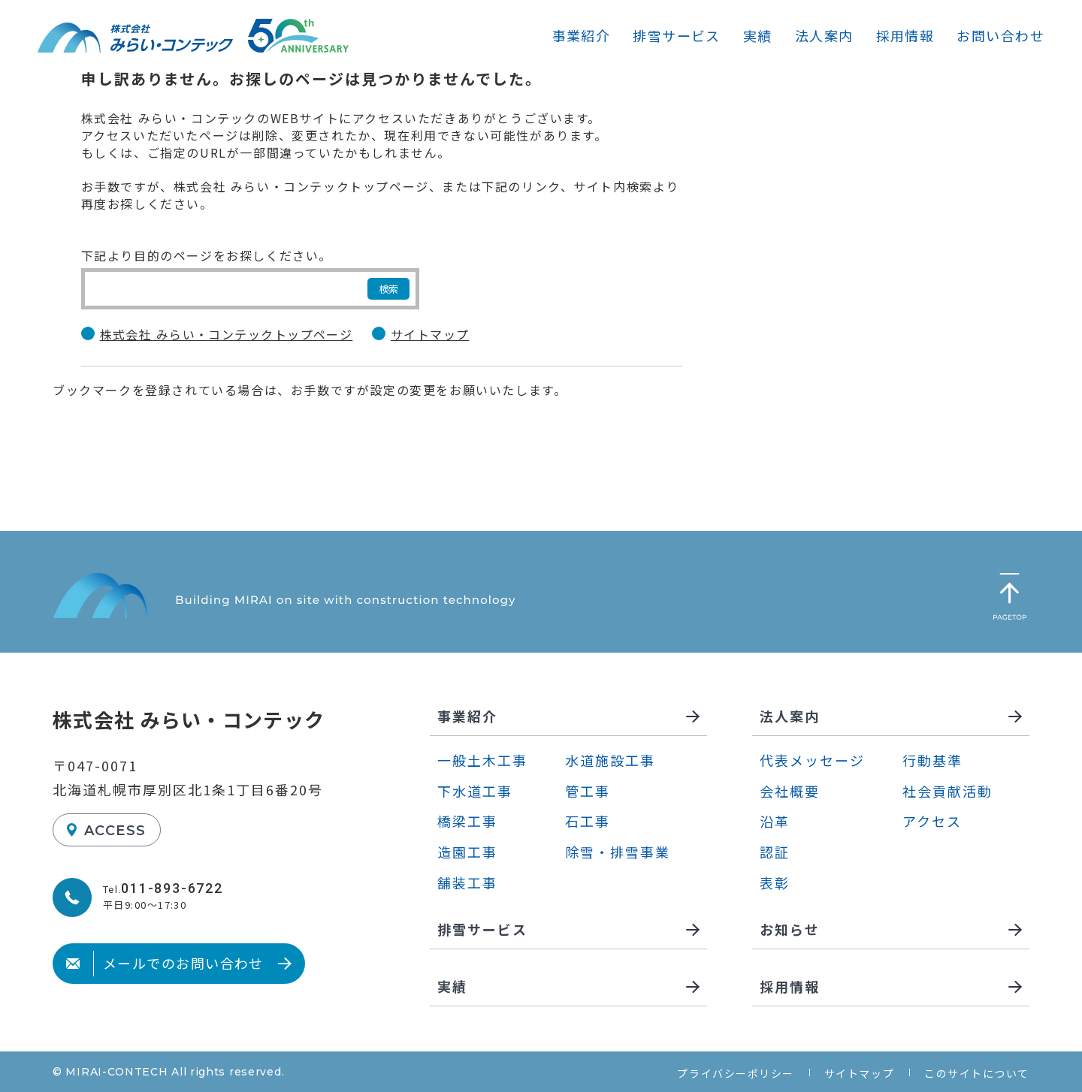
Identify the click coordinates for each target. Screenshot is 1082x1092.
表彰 (775, 882)
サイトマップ (430, 334)
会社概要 (790, 791)
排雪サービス (677, 35)
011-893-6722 (172, 888)
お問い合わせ (1000, 35)
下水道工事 (474, 791)
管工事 (587, 791)
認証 (775, 851)
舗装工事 (467, 882)
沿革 (775, 821)
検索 (388, 289)
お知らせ (790, 930)
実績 (757, 35)
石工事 (587, 821)
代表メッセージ (812, 760)
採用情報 (905, 35)
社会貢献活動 (947, 791)
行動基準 (932, 760)
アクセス (932, 821)
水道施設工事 (610, 760)
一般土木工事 (482, 760)
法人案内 (824, 35)
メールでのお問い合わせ (165, 963)
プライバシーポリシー (735, 1073)
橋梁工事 (467, 821)
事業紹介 (581, 35)
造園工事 (467, 851)
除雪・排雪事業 (617, 851)
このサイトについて (976, 1073)
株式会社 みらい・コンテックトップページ (226, 334)
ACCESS (115, 830)
